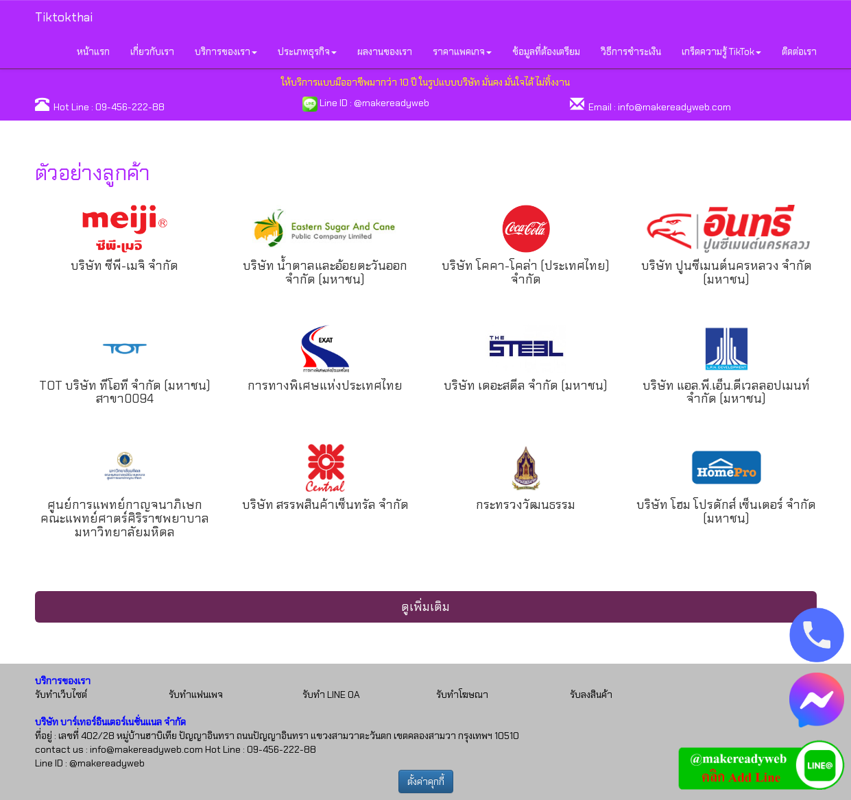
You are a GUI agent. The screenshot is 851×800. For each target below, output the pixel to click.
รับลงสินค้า (591, 694)
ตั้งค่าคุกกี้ (425, 781)
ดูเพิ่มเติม (425, 607)
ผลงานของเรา (384, 51)
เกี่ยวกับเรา (152, 51)
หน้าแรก (93, 51)
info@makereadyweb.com (674, 107)
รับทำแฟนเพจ (196, 694)
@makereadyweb (391, 103)
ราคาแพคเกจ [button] (462, 51)
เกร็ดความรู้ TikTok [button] (721, 51)
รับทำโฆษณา (462, 694)
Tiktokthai (64, 17)
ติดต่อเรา (799, 51)
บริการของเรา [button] (226, 51)
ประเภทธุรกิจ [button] (307, 51)
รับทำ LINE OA (331, 694)
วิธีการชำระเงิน (631, 51)
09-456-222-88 (130, 107)
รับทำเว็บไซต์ (61, 694)
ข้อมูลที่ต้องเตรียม (546, 51)
